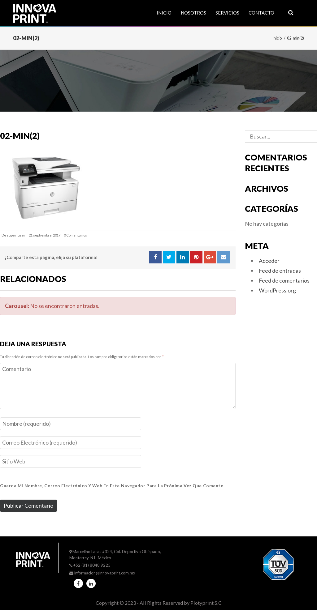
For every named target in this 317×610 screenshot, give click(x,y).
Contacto (261, 12)
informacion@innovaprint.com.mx (104, 572)
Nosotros (193, 12)
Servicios (227, 12)
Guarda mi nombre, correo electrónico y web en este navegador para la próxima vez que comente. (112, 485)
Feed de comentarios (284, 280)
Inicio (164, 12)
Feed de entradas (280, 270)
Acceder (269, 260)
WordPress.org (277, 290)
